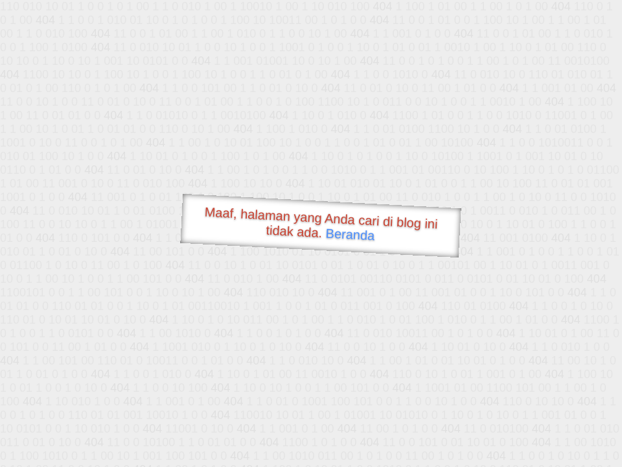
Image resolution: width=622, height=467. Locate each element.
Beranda (350, 234)
